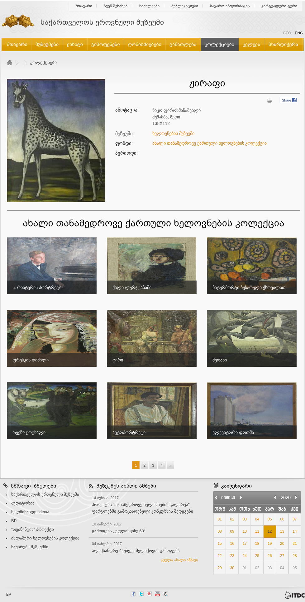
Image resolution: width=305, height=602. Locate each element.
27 (282, 556)
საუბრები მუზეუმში (29, 547)
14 (295, 531)
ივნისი (228, 498)
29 (219, 568)
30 (232, 568)
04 (257, 519)
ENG (299, 33)
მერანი (219, 359)
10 (245, 531)
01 (219, 519)
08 (219, 531)
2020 (286, 497)
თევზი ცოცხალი (28, 432)
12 (270, 531)
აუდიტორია (23, 503)
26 (270, 556)
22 (219, 556)
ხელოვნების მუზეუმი (173, 133)
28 (295, 556)
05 (270, 519)
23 (232, 556)
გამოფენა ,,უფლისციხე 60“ (118, 531)
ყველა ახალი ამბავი (179, 560)
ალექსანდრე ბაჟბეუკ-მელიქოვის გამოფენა (136, 550)
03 (245, 519)
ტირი (117, 359)
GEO (287, 33)
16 (232, 543)
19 (270, 543)
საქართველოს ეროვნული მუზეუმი (45, 494)
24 (245, 556)
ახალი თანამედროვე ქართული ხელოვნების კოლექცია (209, 143)
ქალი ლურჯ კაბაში (131, 287)
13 (282, 531)
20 (282, 543)
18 (257, 543)
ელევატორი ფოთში (233, 432)
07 (295, 519)
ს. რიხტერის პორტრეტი (36, 287)
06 (282, 519)
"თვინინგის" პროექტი (32, 529)
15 (219, 543)
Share (286, 100)
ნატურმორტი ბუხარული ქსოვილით (248, 287)
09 (232, 531)
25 (257, 556)
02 (232, 519)
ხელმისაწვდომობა (30, 512)
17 (245, 543)
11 (257, 531)
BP (14, 520)
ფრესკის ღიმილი (30, 359)
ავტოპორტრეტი (128, 432)
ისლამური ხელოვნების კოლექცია (45, 538)
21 (295, 543)
